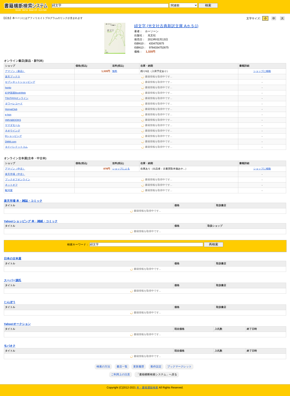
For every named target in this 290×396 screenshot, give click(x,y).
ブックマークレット (179, 366)
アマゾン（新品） (15, 71)
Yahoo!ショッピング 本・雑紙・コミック (31, 221)
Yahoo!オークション (17, 324)
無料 (114, 71)
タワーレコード (14, 103)
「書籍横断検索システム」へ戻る (157, 374)
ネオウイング (12, 130)
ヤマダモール (12, 125)
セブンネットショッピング (20, 82)
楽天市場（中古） (15, 174)
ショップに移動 (262, 71)
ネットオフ (11, 184)
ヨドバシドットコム (16, 146)
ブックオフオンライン (17, 179)
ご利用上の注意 (120, 374)
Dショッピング (13, 136)
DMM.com (10, 141)
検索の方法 (103, 366)
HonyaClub (11, 109)
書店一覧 (122, 366)
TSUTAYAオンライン (16, 98)
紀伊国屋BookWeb (15, 92)
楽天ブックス (12, 76)
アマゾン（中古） (15, 168)
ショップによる (121, 168)
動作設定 (156, 366)
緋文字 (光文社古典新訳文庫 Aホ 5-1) (166, 26)
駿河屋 (9, 190)
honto (8, 87)
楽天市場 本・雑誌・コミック (23, 200)
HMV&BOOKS (13, 120)
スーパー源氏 (12, 280)
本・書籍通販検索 (147, 387)
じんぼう (9, 302)
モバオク (9, 345)
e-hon (8, 114)
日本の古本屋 (12, 258)
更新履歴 (138, 366)
